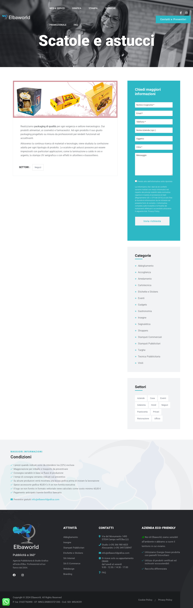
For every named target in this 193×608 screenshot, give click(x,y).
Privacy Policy (164, 600)
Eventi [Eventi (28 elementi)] (163, 398)
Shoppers (143, 330)
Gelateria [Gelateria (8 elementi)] (141, 405)
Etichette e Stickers (148, 291)
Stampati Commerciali (150, 337)
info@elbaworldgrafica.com (45, 499)
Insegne (142, 317)
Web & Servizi (57, 8)
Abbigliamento (145, 265)
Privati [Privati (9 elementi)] (156, 412)
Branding (67, 574)
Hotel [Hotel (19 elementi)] (153, 405)
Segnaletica (144, 324)
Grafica (76, 8)
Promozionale (57, 25)
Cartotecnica (144, 285)
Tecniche (110, 8)
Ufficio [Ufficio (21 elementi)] (157, 418)
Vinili (140, 363)
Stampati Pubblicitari (149, 343)
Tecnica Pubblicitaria (149, 356)
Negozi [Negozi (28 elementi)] (164, 405)
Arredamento (145, 278)
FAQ (76, 25)
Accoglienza (144, 272)
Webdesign (68, 568)
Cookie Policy (144, 600)
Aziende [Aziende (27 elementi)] (141, 398)
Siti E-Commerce (71, 563)
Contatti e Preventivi (173, 19)
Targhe (141, 350)
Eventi (141, 298)
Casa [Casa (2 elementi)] (152, 398)
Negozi (38, 167)
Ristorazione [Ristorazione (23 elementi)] (143, 418)
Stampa (93, 8)
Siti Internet (69, 558)
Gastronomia (145, 311)
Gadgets (142, 304)
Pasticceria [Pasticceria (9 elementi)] (142, 412)
